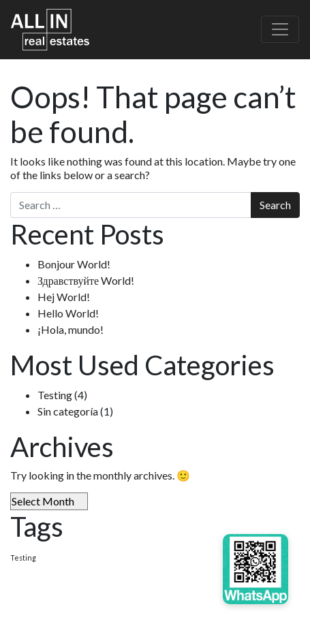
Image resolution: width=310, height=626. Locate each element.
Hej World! (63, 296)
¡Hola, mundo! (70, 329)
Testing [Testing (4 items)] (23, 557)
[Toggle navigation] (280, 29)
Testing (54, 394)
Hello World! (68, 313)
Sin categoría (67, 411)
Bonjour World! (73, 263)
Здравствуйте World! (85, 280)
